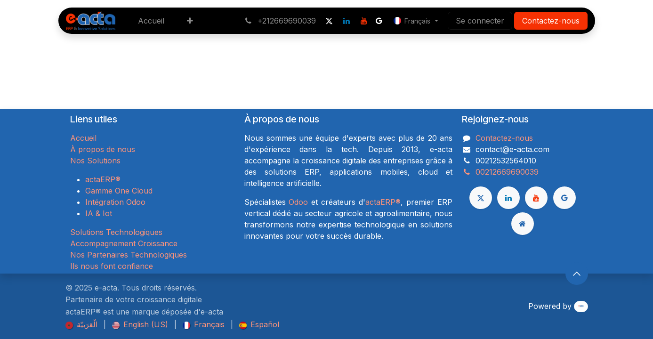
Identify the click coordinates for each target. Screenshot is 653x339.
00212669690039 (500, 172)
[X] (329, 20)
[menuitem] (151, 20)
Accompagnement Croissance (123, 243)
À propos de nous (102, 149)
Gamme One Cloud (119, 190)
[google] (379, 20)
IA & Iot (98, 213)
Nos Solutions (95, 160)
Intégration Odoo (115, 202)
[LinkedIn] (346, 20)
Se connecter (480, 20)
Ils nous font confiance (111, 266)
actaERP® (103, 179)
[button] (576, 273)
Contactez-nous (551, 20)
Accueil (83, 138)
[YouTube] (363, 20)
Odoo (298, 202)
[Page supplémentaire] (522, 223)
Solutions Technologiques (116, 232)
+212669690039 (280, 20)
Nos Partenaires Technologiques (128, 254)
